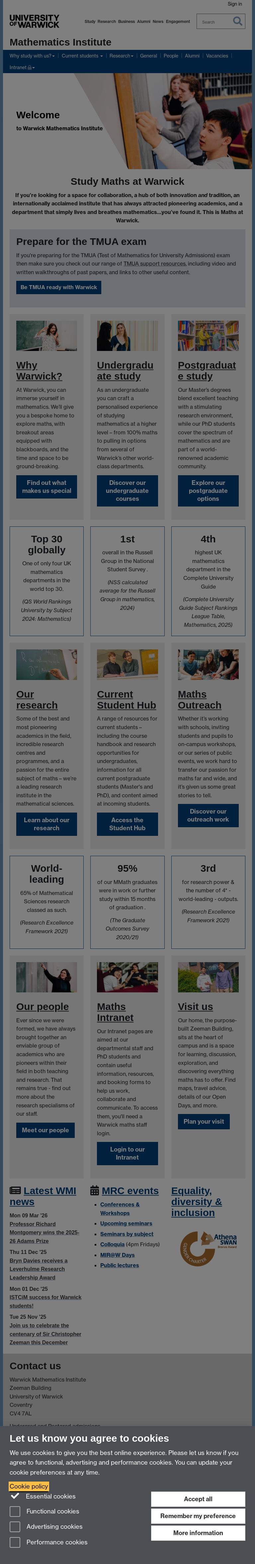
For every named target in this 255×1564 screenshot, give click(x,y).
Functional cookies (44, 1512)
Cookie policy (29, 1486)
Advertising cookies (46, 1527)
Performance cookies (49, 1543)
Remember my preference (198, 1516)
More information (198, 1533)
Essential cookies (43, 1496)
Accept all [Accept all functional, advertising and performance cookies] (198, 1499)
